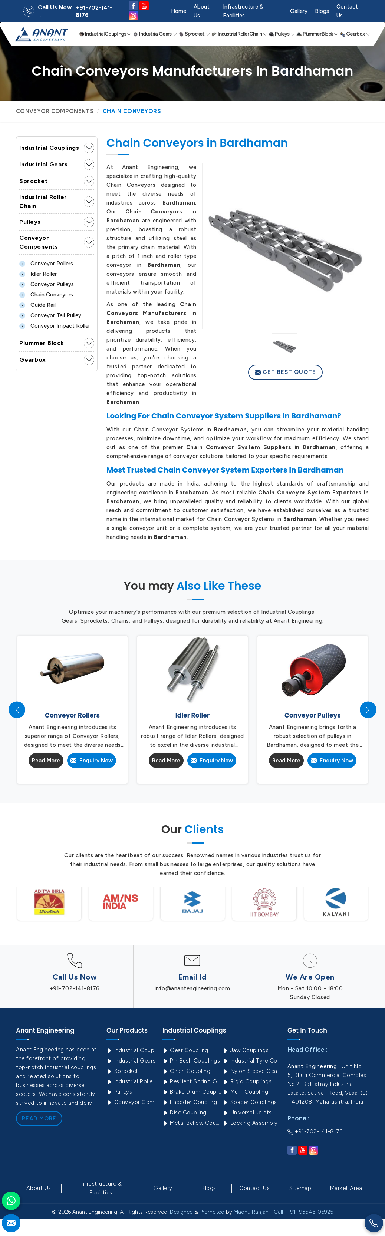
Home (178, 11)
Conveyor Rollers (46, 263)
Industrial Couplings (105, 34)
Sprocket (194, 34)
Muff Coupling (245, 1091)
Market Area (346, 1188)
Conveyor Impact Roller (54, 325)
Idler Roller (38, 274)
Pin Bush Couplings (191, 1060)
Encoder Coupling (189, 1102)
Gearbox (355, 34)
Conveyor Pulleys (46, 284)
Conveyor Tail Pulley (50, 315)
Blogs (322, 11)
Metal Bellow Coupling (191, 1123)
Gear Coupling (185, 1050)
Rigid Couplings (247, 1081)
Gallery (298, 11)
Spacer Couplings (250, 1102)
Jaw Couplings (246, 1050)
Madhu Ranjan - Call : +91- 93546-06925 (283, 1212)
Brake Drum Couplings (191, 1091)
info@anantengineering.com (192, 988)
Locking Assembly (250, 1123)
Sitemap (300, 1188)
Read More (46, 760)
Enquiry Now (91, 760)
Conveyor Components (54, 111)
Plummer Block (317, 34)
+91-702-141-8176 (94, 11)
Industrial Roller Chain (239, 34)
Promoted (212, 1212)
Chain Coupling (186, 1071)
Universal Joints (247, 1112)
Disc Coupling (184, 1112)
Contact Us (347, 11)
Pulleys (282, 34)
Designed (181, 1212)
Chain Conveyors (46, 294)
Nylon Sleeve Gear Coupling (252, 1071)
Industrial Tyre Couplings (252, 1060)
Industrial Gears (155, 34)
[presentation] (17, 710)
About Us (202, 11)
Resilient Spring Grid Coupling (191, 1081)
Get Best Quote (285, 372)
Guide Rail (37, 305)
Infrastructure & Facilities (243, 11)
